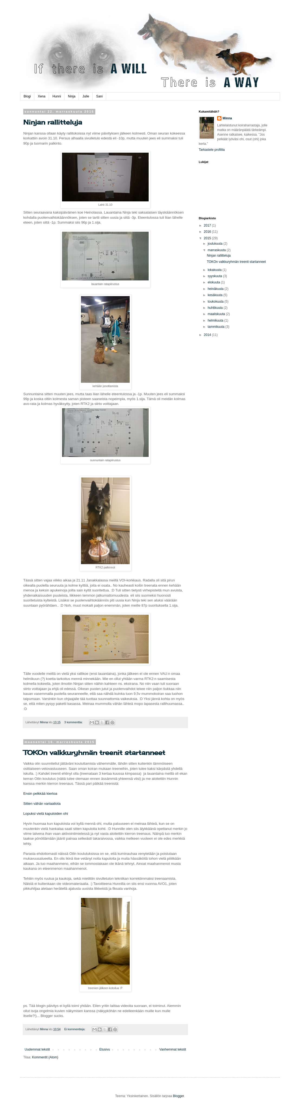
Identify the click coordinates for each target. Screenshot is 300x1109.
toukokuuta (216, 301)
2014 (208, 335)
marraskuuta (217, 250)
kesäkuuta (215, 295)
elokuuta (214, 282)
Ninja (71, 96)
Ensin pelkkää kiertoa (40, 793)
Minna (227, 118)
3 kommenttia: (74, 722)
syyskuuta (215, 276)
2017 (208, 225)
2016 (208, 232)
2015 (208, 238)
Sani (99, 96)
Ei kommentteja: (75, 1029)
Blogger (178, 1096)
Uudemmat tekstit (37, 1049)
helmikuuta (216, 320)
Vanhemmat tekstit (172, 1049)
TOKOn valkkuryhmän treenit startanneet (94, 752)
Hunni (57, 96)
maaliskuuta (217, 314)
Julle (85, 96)
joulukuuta (215, 244)
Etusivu (104, 1049)
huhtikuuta (216, 308)
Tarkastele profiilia (212, 150)
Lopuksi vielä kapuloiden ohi (45, 814)
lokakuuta (215, 270)
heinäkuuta (216, 289)
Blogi (27, 96)
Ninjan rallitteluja (52, 122)
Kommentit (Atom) (45, 1057)
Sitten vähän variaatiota (42, 804)
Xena (41, 96)
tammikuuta (216, 327)
